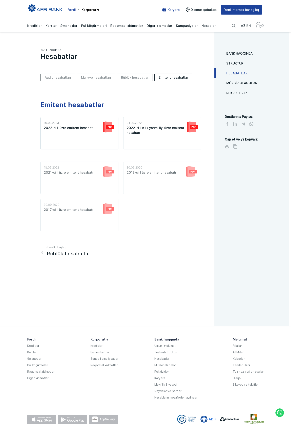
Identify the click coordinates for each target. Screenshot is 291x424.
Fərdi (71, 10)
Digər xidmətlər (159, 26)
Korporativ (90, 10)
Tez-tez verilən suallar (248, 380)
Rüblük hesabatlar (135, 77)
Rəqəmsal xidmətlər (126, 26)
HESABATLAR (237, 73)
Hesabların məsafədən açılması (175, 406)
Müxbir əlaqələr (165, 373)
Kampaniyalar (187, 26)
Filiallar (237, 354)
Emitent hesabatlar (173, 77)
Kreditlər (34, 26)
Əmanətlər (69, 26)
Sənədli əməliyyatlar (104, 367)
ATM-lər (238, 360)
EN (248, 26)
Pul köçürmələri (94, 26)
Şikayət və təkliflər (246, 393)
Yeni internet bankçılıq (241, 10)
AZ (243, 26)
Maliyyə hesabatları (96, 77)
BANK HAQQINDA (50, 50)
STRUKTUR (234, 63)
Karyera (159, 386)
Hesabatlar (162, 367)
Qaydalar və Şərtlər (167, 399)
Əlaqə (237, 386)
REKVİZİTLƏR (236, 93)
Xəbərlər (239, 367)
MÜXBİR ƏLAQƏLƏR (241, 83)
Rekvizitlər (161, 380)
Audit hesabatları (58, 77)
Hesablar (208, 26)
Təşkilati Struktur (166, 360)
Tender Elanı (241, 373)
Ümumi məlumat (165, 354)
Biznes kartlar (100, 360)
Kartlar (51, 26)
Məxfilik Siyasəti (165, 393)
